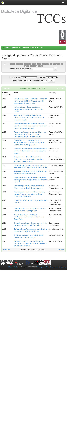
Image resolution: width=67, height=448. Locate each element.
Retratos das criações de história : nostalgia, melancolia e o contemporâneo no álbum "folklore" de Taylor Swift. (29, 194)
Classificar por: (15, 77)
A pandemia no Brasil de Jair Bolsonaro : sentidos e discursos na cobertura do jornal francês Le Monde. (29, 118)
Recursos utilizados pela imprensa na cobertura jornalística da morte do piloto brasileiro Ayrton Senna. (30, 151)
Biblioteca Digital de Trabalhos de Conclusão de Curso (23, 48)
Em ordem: (42, 77)
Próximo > (60, 88)
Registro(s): (35, 81)
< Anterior (6, 88)
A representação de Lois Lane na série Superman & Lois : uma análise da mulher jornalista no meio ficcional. (28, 159)
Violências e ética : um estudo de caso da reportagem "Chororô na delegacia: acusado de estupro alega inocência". (30, 243)
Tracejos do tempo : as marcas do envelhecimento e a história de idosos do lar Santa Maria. (29, 217)
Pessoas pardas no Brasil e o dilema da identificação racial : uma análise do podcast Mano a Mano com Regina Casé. (29, 142)
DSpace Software (14, 267)
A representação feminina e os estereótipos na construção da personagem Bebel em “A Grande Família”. (30, 180)
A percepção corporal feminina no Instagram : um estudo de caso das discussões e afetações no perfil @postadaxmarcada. (30, 126)
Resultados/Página (19, 81)
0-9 (11, 64)
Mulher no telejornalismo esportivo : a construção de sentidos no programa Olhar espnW (28, 109)
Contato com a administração (56, 267)
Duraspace (41, 267)
